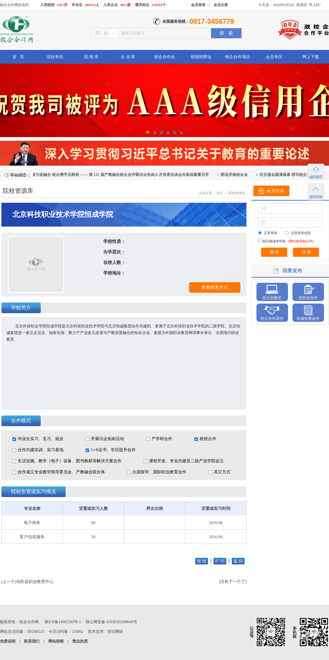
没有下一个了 (232, 581)
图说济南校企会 (237, 175)
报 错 (201, 561)
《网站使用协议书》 (301, 241)
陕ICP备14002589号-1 (63, 622)
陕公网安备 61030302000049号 (111, 622)
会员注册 (221, 5)
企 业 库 (128, 57)
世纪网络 (115, 632)
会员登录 (198, 5)
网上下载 (310, 57)
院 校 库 (91, 57)
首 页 (18, 57)
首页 (219, 193)
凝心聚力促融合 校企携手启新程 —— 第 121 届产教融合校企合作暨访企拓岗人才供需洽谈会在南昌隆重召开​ (119, 175)
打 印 (220, 561)
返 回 (238, 561)
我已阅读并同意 (289, 241)
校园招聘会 (201, 57)
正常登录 (270, 233)
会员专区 (274, 57)
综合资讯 (55, 57)
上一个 (8, 581)
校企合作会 (164, 57)
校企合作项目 (237, 57)
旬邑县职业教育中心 (34, 581)
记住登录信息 (301, 233)
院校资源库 (236, 193)
